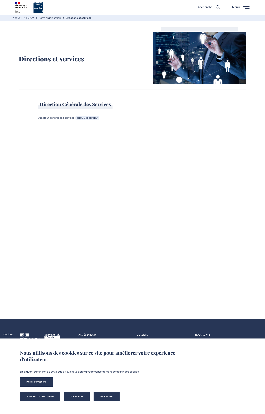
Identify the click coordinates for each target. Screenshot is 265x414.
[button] (209, 7)
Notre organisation (50, 18)
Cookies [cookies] (8, 334)
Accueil (17, 18)
